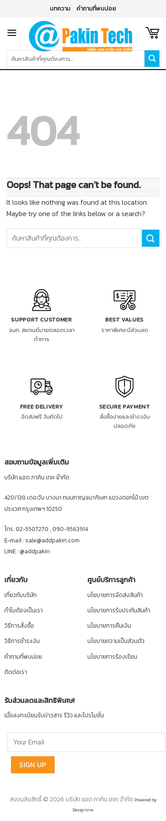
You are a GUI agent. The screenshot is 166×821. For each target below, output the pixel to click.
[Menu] (12, 32)
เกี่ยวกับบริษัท (20, 594)
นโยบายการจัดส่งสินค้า (115, 594)
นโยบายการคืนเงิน (109, 625)
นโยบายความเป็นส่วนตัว (116, 640)
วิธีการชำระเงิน (22, 640)
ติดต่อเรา (15, 671)
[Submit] (150, 238)
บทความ (60, 8)
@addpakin (35, 551)
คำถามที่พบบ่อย (96, 8)
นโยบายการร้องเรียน (112, 656)
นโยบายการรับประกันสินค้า (118, 610)
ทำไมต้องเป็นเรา (23, 610)
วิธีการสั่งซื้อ (19, 625)
